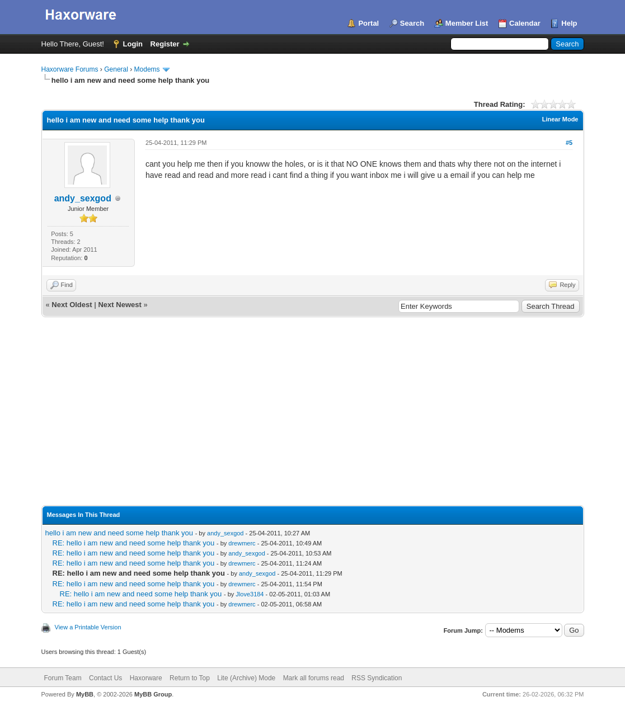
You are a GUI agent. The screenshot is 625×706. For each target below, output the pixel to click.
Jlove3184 (250, 594)
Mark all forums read (313, 678)
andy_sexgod (82, 198)
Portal (368, 23)
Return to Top (190, 678)
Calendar (525, 23)
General (116, 69)
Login (133, 44)
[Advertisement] (312, 401)
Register (165, 44)
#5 (569, 142)
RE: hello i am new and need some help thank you (134, 543)
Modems (147, 69)
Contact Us (105, 678)
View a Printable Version (88, 627)
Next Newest (119, 304)
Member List (466, 23)
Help (569, 23)
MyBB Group (153, 694)
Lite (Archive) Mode (246, 678)
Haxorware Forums (69, 69)
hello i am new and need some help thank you (119, 533)
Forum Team (63, 678)
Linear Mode (560, 119)
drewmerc (241, 543)
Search (412, 23)
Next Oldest (71, 304)
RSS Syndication (376, 678)
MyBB (84, 694)
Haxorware (146, 678)
